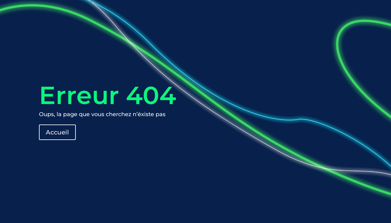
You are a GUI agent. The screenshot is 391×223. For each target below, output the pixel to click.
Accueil (57, 132)
